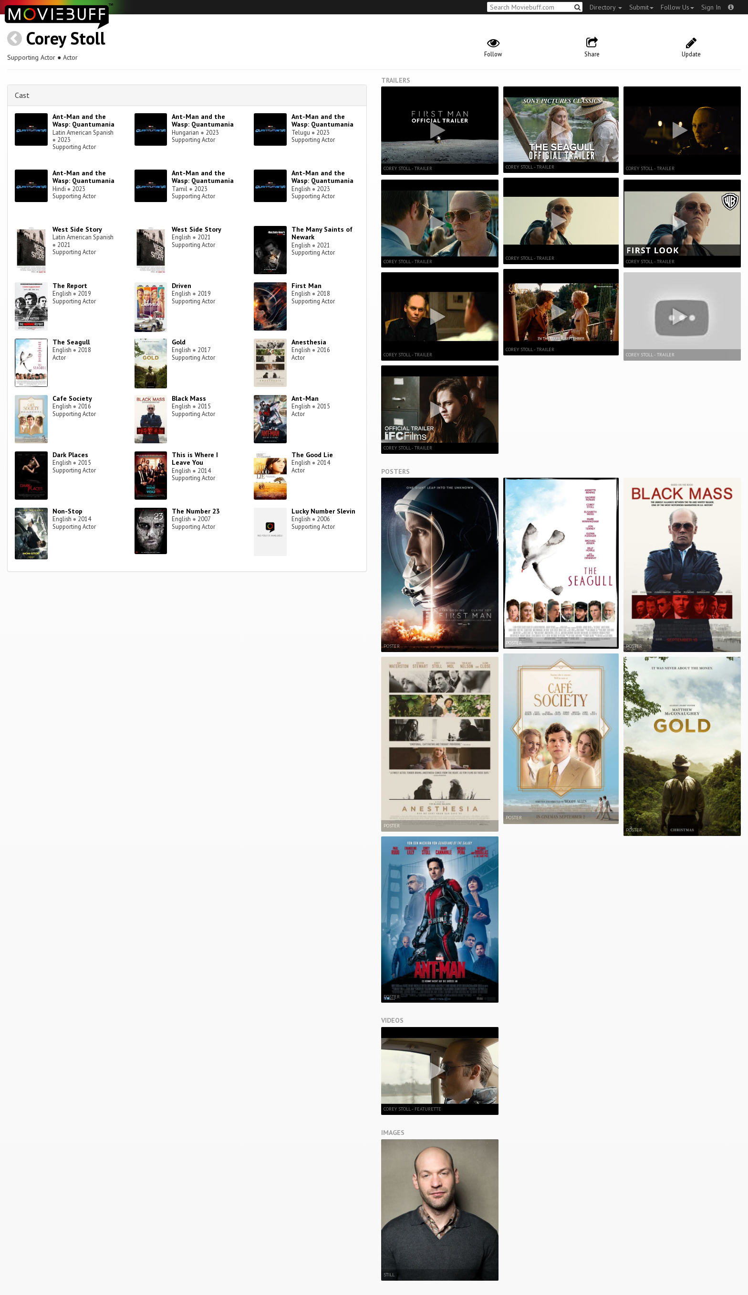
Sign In (711, 7)
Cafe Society (72, 398)
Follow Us (677, 7)
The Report (69, 285)
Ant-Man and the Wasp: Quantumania (83, 120)
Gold (179, 342)
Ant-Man (305, 398)
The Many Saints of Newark (322, 233)
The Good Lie (312, 454)
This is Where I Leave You (195, 458)
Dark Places (70, 454)
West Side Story (77, 229)
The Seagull (71, 342)
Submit (641, 7)
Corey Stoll (65, 38)
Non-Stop (67, 511)
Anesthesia (308, 342)
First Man (306, 285)
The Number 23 (196, 511)
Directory (606, 7)
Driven (181, 285)
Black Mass (189, 398)
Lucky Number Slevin (323, 511)
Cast (22, 95)
